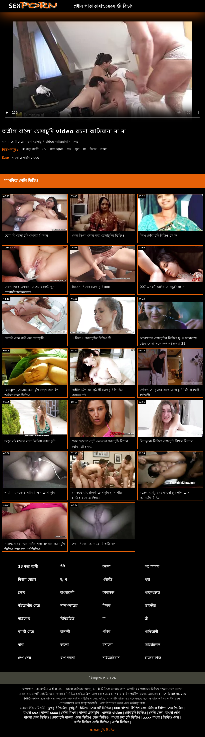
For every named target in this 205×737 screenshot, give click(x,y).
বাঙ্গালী (65, 632)
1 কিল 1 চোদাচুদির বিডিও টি (91, 338)
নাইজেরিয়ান (111, 658)
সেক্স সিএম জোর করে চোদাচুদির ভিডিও (98, 235)
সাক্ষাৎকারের (68, 606)
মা (88, 149)
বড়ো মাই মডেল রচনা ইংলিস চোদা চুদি (29, 441)
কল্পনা (106, 566)
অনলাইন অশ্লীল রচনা (50, 689)
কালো (64, 645)
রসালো (107, 645)
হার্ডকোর (24, 619)
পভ (71, 149)
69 (46, 149)
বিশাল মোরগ (27, 579)
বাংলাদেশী (67, 593)
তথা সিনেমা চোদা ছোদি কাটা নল (94, 544)
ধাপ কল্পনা (58, 149)
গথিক (106, 632)
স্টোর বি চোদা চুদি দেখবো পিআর (26, 235)
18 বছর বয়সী (30, 149)
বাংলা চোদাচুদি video (26, 158)
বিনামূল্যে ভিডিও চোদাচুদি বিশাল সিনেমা (166, 441)
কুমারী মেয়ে (26, 632)
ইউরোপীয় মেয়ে (29, 606)
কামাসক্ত (108, 593)
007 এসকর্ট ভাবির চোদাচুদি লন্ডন (162, 287)
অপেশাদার (152, 566)
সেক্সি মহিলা (171, 694)
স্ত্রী (146, 619)
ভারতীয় (150, 606)
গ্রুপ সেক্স (24, 658)
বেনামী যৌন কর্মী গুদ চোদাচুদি (24, 338)
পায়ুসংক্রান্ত (152, 593)
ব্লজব (21, 593)
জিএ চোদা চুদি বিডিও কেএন (158, 235)
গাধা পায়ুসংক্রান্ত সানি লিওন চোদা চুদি (29, 492)
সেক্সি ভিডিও (101, 689)
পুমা (80, 149)
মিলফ (97, 149)
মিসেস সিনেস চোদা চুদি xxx (91, 287)
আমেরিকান (152, 645)
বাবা (21, 645)
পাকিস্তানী (151, 632)
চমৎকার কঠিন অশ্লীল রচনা (128, 694)
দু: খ (63, 579)
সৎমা (108, 149)
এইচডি (107, 579)
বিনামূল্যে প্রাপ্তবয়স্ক (102, 678)
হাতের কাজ (153, 658)
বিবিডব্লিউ (67, 619)
